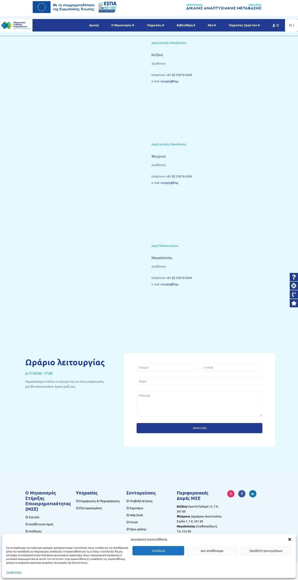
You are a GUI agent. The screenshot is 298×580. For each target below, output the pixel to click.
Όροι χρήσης (138, 529)
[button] (290, 539)
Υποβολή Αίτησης (141, 501)
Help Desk (136, 515)
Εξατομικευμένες (90, 508)
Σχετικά (34, 517)
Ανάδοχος (35, 531)
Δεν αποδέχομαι (212, 550)
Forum (134, 522)
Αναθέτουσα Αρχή (41, 524)
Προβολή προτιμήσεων (266, 550)
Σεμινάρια (136, 508)
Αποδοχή (158, 550)
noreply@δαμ (169, 182)
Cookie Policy (14, 572)
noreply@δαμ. (170, 81)
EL (291, 25)
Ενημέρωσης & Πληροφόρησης (99, 501)
